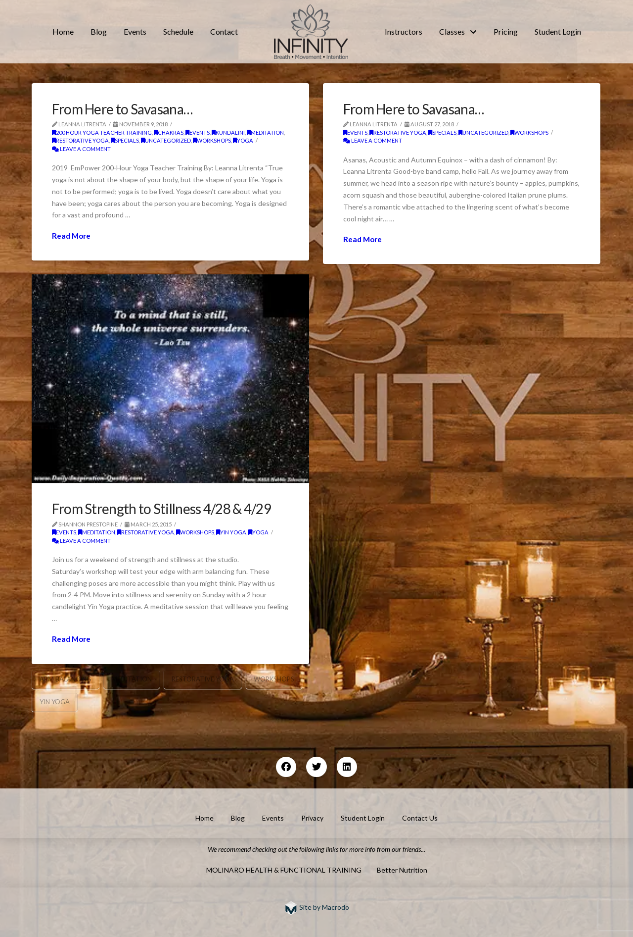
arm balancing (65, 679)
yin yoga (55, 702)
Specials (125, 140)
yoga (243, 140)
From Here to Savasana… (122, 109)
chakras (168, 132)
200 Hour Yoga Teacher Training (102, 132)
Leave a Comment (81, 149)
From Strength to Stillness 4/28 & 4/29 (161, 508)
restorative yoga (80, 140)
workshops (212, 140)
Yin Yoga (231, 532)
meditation (265, 132)
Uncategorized (166, 140)
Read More (71, 235)
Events (197, 132)
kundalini (228, 132)
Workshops (274, 679)
